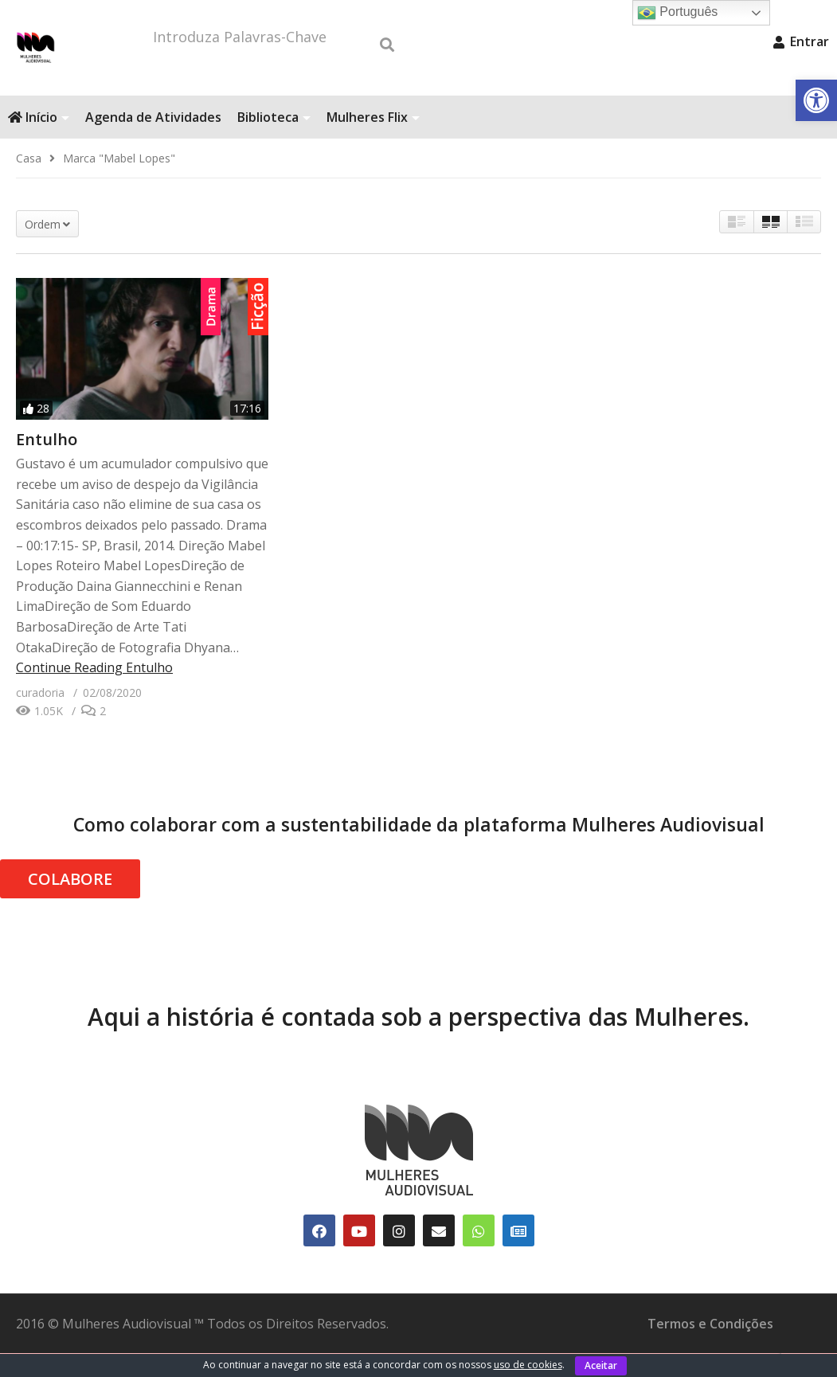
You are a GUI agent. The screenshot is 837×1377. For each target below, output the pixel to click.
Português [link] (677, 12)
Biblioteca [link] (274, 141)
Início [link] (38, 141)
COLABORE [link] (70, 902)
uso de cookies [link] (528, 1364)
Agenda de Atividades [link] (153, 141)
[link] (816, 100)
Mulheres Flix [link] (373, 141)
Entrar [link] (801, 41)
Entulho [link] (46, 463)
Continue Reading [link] (94, 691)
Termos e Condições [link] (710, 1347)
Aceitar (601, 1365)
